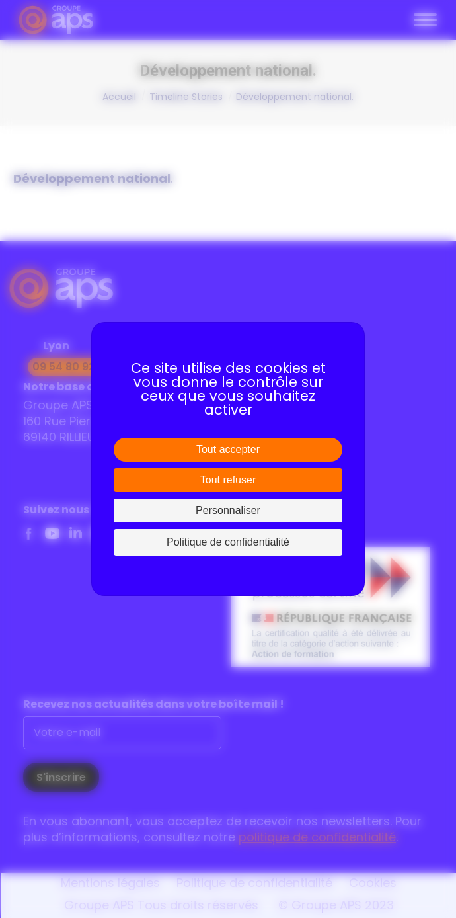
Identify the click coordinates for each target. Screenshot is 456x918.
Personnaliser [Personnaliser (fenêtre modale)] (228, 510)
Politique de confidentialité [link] (228, 542)
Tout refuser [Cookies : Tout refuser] (228, 479)
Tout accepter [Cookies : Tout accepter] (228, 449)
